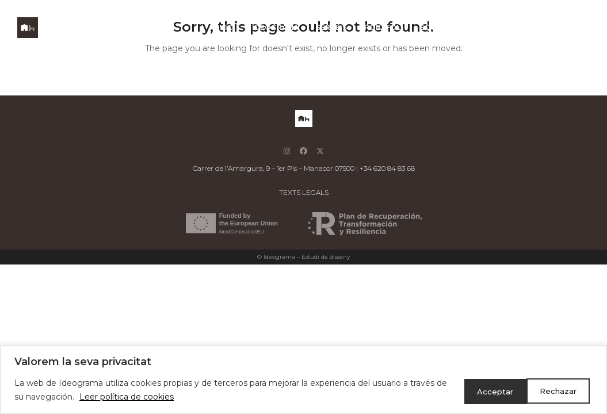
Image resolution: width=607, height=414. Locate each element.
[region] (303, 380)
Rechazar (482, 390)
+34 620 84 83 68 (387, 168)
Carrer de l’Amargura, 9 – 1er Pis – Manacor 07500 (273, 168)
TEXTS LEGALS (304, 192)
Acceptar (558, 390)
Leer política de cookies (139, 397)
